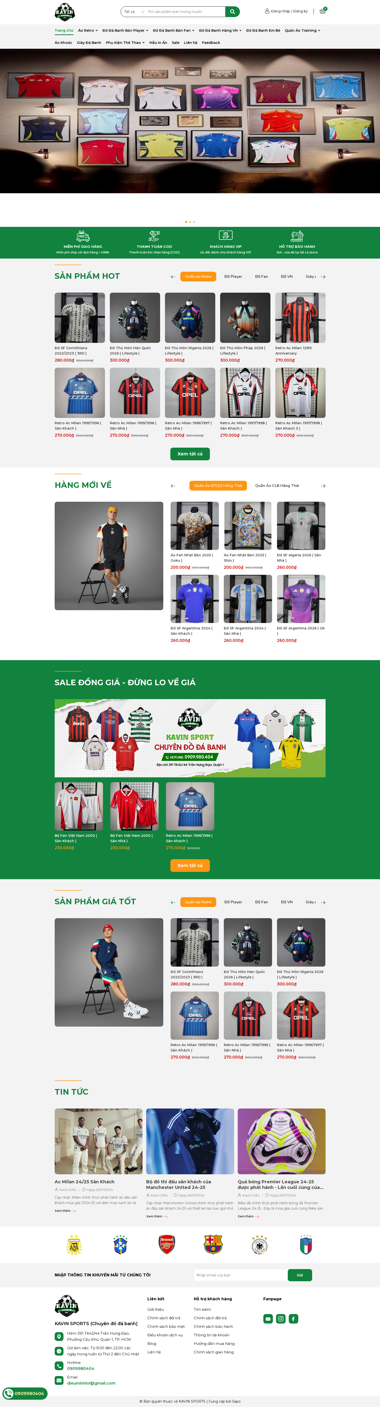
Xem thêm (65, 1211)
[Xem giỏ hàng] (323, 11)
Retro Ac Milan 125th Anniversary (293, 351)
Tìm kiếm (202, 1309)
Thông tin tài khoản (211, 1335)
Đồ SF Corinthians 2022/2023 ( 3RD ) (71, 351)
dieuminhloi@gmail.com (91, 1383)
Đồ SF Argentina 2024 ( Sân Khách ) (192, 631)
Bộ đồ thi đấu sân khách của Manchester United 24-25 (178, 1184)
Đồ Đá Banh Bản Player (124, 30)
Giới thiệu (155, 1309)
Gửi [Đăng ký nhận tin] (300, 1275)
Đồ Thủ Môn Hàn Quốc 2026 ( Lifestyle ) (130, 351)
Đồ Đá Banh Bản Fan (172, 30)
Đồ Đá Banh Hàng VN (219, 30)
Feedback (211, 42)
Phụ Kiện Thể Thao (124, 42)
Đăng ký (300, 11)
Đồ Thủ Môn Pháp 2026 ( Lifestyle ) (242, 351)
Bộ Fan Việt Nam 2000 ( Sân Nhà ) (131, 838)
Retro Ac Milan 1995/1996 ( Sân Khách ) (78, 426)
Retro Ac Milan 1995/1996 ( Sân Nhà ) (133, 426)
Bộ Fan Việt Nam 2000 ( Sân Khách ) (76, 838)
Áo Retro (86, 30)
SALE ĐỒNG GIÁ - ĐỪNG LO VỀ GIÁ (125, 682)
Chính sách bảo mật (166, 1326)
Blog (151, 1343)
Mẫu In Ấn (158, 42)
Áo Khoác (63, 42)
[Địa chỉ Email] (253, 1275)
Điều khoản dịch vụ (165, 1335)
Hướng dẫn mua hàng (214, 1343)
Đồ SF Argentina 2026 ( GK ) (301, 631)
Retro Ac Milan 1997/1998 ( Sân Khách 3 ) (298, 426)
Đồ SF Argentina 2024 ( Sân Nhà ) (245, 631)
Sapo (236, 1401)
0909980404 (80, 1368)
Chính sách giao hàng (214, 1352)
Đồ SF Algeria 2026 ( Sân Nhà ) (299, 558)
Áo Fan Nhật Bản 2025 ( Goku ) (192, 558)
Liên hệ (190, 42)
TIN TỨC (71, 1092)
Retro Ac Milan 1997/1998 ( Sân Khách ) (243, 426)
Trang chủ (64, 30)
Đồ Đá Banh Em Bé (263, 30)
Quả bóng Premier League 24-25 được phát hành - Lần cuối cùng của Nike (279, 1185)
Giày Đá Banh (89, 42)
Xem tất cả (190, 454)
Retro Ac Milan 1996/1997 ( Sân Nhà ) (188, 426)
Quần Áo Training (301, 30)
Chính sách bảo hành (213, 1326)
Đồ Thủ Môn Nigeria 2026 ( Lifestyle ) (189, 351)
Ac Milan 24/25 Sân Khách (84, 1182)
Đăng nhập (280, 11)
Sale (175, 42)
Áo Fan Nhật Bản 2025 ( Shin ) (245, 558)
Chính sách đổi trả (163, 1318)
